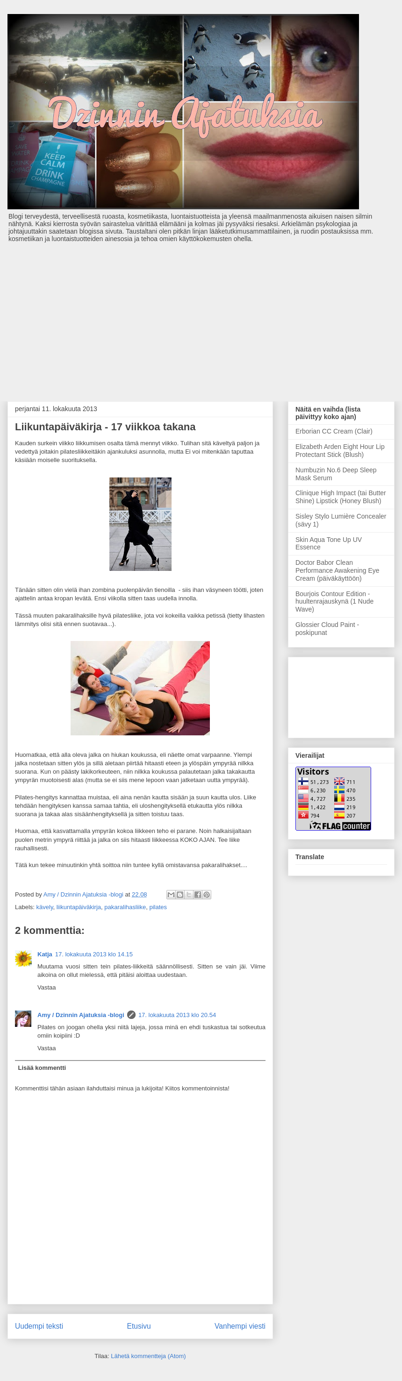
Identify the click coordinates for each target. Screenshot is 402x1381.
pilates (158, 907)
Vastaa (46, 987)
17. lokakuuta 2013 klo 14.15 (94, 954)
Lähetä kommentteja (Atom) (148, 1356)
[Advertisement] (201, 317)
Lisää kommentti (42, 1067)
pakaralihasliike (125, 907)
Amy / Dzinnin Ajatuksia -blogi (80, 1014)
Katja (44, 954)
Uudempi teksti (39, 1326)
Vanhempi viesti (240, 1326)
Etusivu (139, 1326)
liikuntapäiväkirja (79, 907)
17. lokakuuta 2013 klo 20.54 (177, 1014)
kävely (44, 907)
